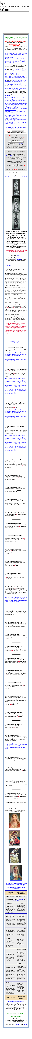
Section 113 (14, 118)
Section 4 (14, 107)
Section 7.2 (12, 123)
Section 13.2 (15, 79)
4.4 (17, 107)
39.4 (15, 112)
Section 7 (21, 99)
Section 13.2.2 (17, 84)
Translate (19, 143)
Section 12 (12, 73)
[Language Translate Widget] (16, 142)
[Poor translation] (7, 10)
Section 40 (7, 95)
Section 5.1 (17, 1024)
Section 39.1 (10, 112)
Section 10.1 (14, 101)
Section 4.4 (16, 900)
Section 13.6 (16, 89)
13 (16, 73)
